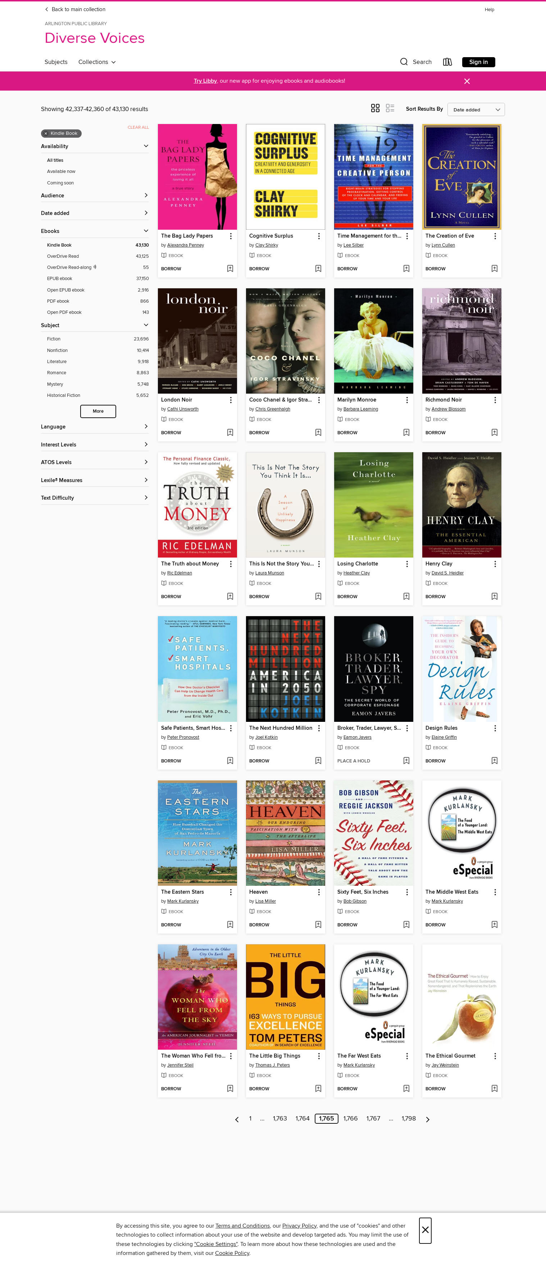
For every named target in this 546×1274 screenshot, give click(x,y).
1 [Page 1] (250, 1119)
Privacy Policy (299, 1225)
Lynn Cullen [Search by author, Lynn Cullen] (443, 245)
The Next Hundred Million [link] (281, 728)
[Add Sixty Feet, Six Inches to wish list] (406, 925)
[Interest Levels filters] (95, 445)
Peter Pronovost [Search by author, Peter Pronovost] (183, 737)
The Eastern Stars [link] (182, 892)
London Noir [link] (176, 400)
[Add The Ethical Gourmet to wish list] (494, 1089)
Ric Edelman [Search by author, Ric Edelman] (179, 573)
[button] (415, 63)
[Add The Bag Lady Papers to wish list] (230, 269)
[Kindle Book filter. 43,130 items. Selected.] (98, 245)
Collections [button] (97, 62)
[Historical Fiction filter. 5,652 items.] (98, 395)
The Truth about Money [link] (190, 564)
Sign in (478, 62)
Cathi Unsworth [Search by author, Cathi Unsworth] (183, 409)
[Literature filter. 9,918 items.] (98, 362)
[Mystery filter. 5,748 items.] (98, 384)
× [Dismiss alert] (467, 81)
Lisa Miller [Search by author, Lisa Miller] (265, 901)
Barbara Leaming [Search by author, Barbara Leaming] (360, 409)
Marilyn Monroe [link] (356, 400)
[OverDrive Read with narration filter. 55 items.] (98, 267)
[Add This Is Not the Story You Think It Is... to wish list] (318, 597)
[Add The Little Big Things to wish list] (318, 1089)
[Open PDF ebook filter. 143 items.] (98, 312)
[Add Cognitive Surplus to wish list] (318, 269)
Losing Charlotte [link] (357, 564)
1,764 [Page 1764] (303, 1119)
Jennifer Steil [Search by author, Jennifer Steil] (180, 1065)
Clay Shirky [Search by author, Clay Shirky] (266, 245)
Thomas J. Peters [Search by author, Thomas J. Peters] (272, 1065)
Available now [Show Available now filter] (61, 171)
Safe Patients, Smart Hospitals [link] (194, 728)
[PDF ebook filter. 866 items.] (98, 301)
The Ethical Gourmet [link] (451, 1056)
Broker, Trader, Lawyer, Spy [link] (370, 728)
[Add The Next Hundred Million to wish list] (318, 761)
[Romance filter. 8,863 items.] (98, 373)
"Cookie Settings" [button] (215, 1244)
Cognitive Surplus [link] (271, 236)
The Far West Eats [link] (359, 1056)
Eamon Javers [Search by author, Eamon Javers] (357, 737)
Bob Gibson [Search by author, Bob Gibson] (355, 901)
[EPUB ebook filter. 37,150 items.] (98, 279)
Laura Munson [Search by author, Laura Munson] (269, 573)
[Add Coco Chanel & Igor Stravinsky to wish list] (318, 433)
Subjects (56, 62)
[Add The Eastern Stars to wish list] (230, 925)
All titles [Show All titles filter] (55, 160)
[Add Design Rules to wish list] (494, 761)
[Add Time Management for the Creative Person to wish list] (406, 269)
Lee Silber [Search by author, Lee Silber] (353, 245)
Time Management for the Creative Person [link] (370, 236)
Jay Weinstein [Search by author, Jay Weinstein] (445, 1065)
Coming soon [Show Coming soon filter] (60, 183)
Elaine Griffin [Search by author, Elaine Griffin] (444, 737)
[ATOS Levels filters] (95, 463)
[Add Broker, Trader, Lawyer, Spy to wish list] (406, 761)
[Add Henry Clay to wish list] (494, 597)
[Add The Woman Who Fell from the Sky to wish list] (230, 1089)
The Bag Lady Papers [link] (187, 236)
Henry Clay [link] (439, 564)
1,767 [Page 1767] (373, 1119)
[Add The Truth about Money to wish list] (230, 597)
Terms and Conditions (242, 1225)
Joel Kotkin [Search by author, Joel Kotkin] (266, 737)
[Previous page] (237, 1118)
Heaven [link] (258, 892)
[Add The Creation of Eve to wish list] (494, 269)
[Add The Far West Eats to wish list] (406, 1089)
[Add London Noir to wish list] (230, 433)
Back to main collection (75, 9)
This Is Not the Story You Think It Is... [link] (282, 564)
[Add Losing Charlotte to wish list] (406, 597)
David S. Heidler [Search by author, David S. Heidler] (448, 573)
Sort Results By (424, 109)
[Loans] (448, 63)
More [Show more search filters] (98, 411)
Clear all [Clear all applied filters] (138, 127)
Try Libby (205, 81)
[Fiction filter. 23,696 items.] (98, 339)
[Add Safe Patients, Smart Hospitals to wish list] (230, 761)
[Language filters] (95, 427)
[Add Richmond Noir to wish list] (494, 433)
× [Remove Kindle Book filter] (45, 134)
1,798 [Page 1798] (409, 1119)
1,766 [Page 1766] (350, 1119)
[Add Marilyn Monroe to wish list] (406, 433)
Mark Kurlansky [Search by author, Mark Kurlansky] (183, 901)
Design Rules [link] (442, 728)
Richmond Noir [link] (444, 400)
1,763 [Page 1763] (280, 1119)
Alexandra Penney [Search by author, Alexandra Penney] (185, 245)
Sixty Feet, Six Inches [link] (362, 892)
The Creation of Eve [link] (450, 236)
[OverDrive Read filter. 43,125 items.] (98, 256)
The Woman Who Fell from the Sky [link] (194, 1056)
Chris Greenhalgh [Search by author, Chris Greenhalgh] (272, 409)
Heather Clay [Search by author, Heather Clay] (356, 573)
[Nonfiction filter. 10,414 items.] (98, 350)
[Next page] (428, 1118)
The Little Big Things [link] (274, 1056)
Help (489, 10)
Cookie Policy (232, 1253)
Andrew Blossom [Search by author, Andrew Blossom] (449, 409)
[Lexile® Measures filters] (95, 481)
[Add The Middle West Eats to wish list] (494, 925)
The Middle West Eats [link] (452, 892)
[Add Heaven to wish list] (318, 925)
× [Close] (425, 1231)
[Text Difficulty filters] (95, 498)
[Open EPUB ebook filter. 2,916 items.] (98, 290)
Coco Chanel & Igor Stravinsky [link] (282, 400)
